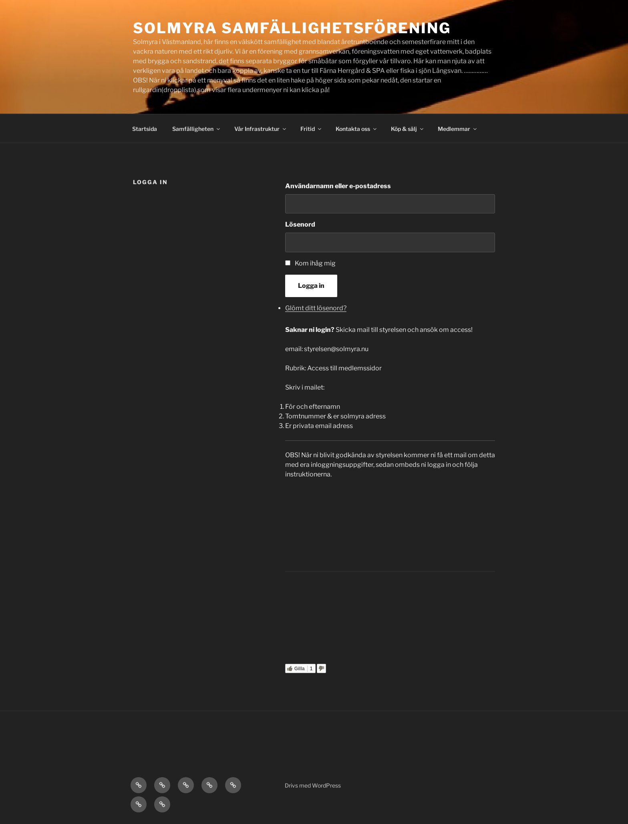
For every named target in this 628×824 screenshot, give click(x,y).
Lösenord (300, 224)
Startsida (144, 128)
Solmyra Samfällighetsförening (292, 28)
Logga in (311, 285)
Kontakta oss (357, 128)
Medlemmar (458, 128)
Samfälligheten (196, 128)
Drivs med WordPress (313, 785)
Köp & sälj (408, 128)
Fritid (311, 128)
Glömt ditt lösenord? (315, 308)
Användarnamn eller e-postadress (338, 186)
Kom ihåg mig (315, 263)
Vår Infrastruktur (260, 128)
